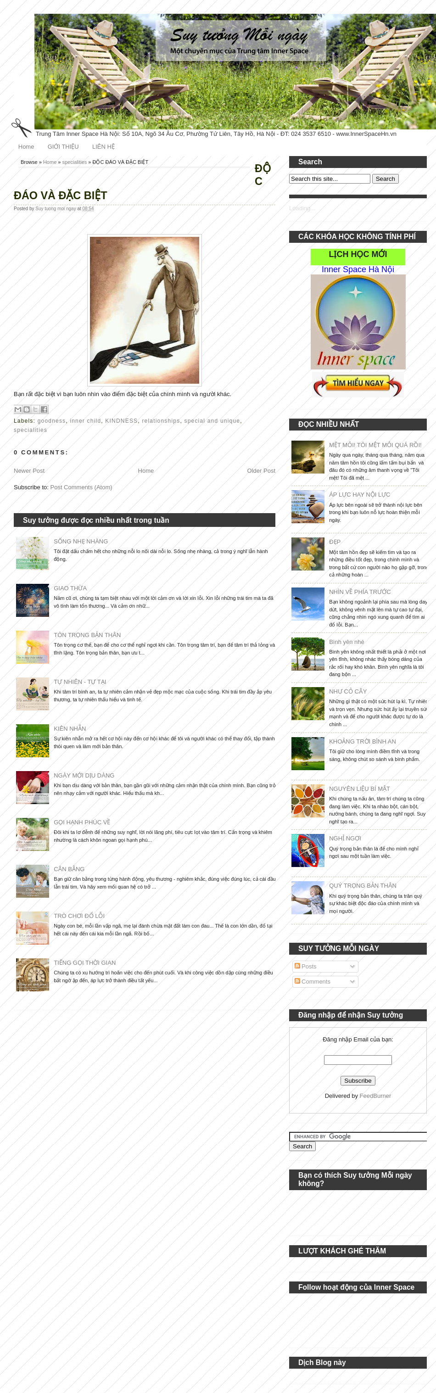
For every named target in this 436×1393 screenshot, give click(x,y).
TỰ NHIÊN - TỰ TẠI (80, 681)
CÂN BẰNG (69, 869)
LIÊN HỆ (103, 146)
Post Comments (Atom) (81, 487)
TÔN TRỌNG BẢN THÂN (87, 635)
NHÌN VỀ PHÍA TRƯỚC (360, 591)
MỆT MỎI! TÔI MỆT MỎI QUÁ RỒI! (375, 445)
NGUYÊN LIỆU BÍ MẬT (359, 788)
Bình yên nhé (346, 641)
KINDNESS (121, 421)
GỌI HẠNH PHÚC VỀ (82, 822)
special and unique (212, 421)
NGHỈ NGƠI (345, 838)
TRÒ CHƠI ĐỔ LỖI (79, 915)
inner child (85, 421)
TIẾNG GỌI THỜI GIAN (85, 962)
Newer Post (29, 470)
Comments (312, 981)
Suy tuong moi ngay (56, 208)
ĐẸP (335, 541)
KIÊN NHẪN (70, 728)
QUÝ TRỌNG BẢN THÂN (363, 885)
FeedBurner (375, 1095)
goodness (52, 421)
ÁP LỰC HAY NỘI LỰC (359, 494)
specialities (74, 162)
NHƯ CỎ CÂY (348, 691)
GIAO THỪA (70, 588)
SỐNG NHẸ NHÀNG (81, 541)
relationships (161, 421)
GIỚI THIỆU (63, 146)
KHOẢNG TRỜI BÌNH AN (362, 741)
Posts (306, 966)
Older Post (261, 470)
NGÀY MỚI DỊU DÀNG (84, 775)
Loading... (302, 208)
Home (26, 146)
